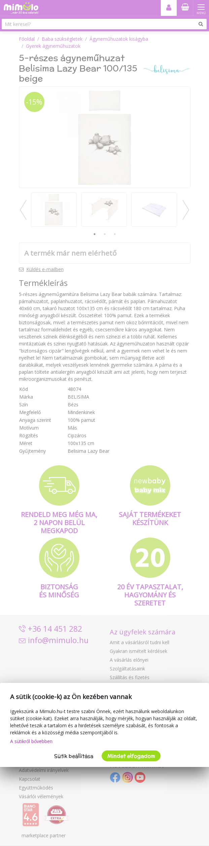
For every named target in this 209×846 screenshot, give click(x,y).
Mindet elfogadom (131, 756)
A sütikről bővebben (31, 741)
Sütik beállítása (73, 756)
